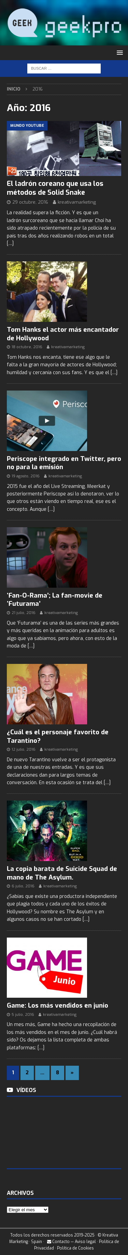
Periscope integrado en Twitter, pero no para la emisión (64, 463)
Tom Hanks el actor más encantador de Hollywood (63, 333)
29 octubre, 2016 (30, 202)
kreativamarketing (77, 202)
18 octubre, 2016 (27, 347)
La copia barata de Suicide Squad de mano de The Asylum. (62, 873)
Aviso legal (85, 1241)
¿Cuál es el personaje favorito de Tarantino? (58, 736)
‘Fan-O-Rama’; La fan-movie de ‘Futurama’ (54, 599)
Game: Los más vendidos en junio (57, 1005)
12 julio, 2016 (23, 749)
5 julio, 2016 (23, 1014)
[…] (10, 243)
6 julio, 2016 (23, 886)
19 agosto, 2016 (26, 476)
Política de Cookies (75, 1248)
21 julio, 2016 (23, 612)
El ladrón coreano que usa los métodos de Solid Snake (55, 188)
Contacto (58, 1241)
